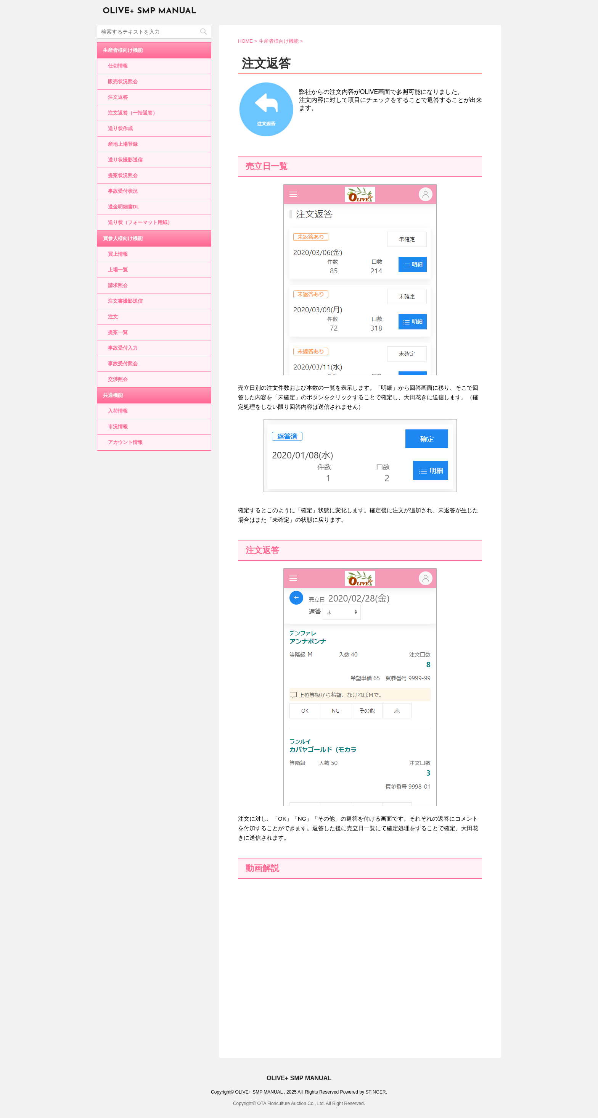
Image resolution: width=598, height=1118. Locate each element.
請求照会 (118, 285)
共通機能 (113, 395)
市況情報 (118, 426)
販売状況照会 (123, 81)
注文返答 (118, 97)
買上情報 (118, 254)
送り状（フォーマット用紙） (140, 222)
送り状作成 (120, 128)
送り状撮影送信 (125, 160)
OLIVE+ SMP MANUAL (149, 11)
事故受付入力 (123, 348)
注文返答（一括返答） (133, 113)
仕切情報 (118, 66)
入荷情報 (118, 411)
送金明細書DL (123, 207)
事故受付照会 (123, 363)
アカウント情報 (125, 442)
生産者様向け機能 (123, 50)
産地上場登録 (123, 144)
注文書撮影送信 (125, 301)
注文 (113, 316)
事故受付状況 (123, 191)
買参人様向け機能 (123, 238)
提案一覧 (118, 332)
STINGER (375, 1092)
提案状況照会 (123, 175)
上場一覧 (118, 270)
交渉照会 (118, 379)
